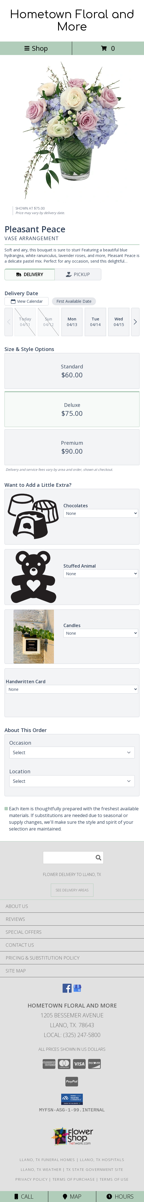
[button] (72, 1099)
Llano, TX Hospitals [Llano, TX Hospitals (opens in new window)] (102, 1159)
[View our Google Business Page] (77, 991)
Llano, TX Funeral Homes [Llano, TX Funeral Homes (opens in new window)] (47, 1159)
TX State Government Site (94, 1169)
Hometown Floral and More (72, 20)
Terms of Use (114, 1179)
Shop (36, 48)
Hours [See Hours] (120, 1196)
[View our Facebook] (67, 991)
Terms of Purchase (73, 1179)
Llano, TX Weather (41, 1169)
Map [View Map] (72, 1196)
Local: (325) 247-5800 (72, 1035)
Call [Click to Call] (24, 1196)
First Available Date (74, 301)
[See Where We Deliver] (72, 890)
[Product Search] (73, 857)
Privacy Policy (31, 1179)
